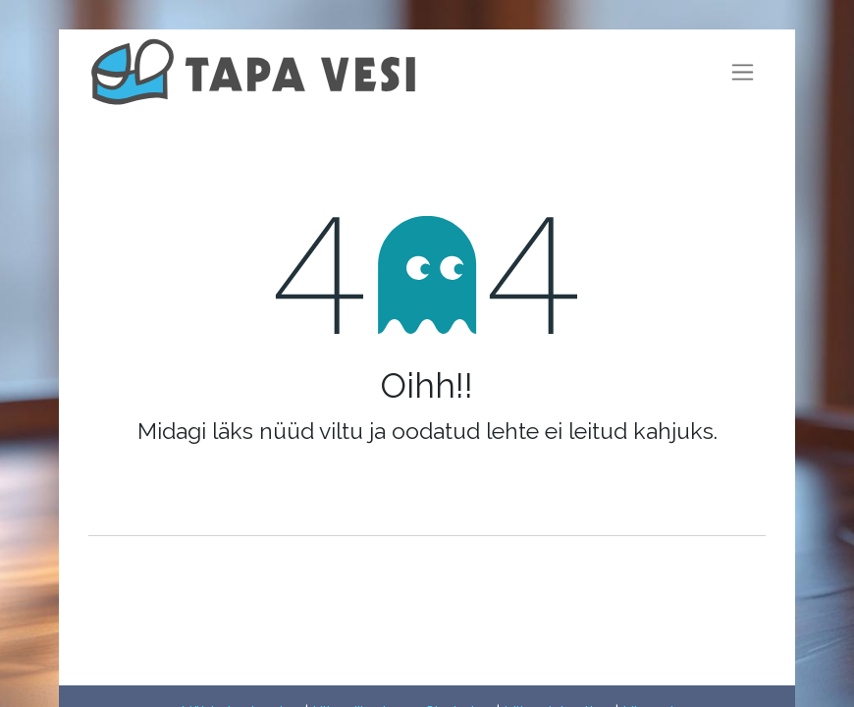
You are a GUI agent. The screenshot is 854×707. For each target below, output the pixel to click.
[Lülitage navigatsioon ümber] (743, 72)
